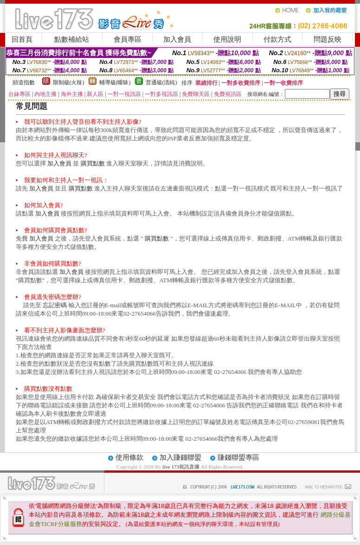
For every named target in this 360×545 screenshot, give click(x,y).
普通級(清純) (161, 82)
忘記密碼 (55, 305)
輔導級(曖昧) (115, 82)
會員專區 (127, 39)
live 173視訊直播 (180, 466)
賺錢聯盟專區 (238, 457)
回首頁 (22, 39)
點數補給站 (71, 39)
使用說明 (227, 39)
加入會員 (177, 39)
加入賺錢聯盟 (180, 457)
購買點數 (93, 163)
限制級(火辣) (68, 82)
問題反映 (327, 39)
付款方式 (277, 39)
